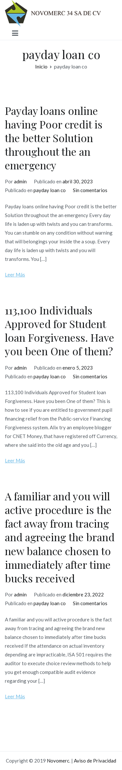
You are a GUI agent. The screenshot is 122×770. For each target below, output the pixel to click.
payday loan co (50, 190)
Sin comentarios (90, 190)
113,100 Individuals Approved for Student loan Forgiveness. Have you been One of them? (59, 330)
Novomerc (58, 761)
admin (20, 181)
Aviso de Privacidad (95, 761)
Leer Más (15, 274)
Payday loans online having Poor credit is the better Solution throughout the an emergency (53, 138)
